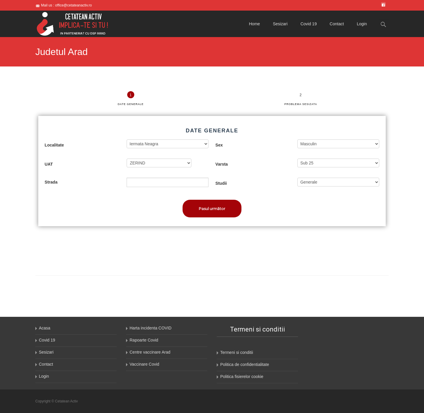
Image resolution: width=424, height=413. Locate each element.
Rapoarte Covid (144, 340)
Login (362, 23)
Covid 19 (308, 23)
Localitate (54, 145)
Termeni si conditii (236, 352)
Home (254, 23)
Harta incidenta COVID (150, 328)
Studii (221, 183)
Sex (219, 145)
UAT (49, 164)
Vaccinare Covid (144, 364)
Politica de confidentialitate (244, 364)
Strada (51, 182)
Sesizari (280, 23)
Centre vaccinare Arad (150, 352)
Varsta (222, 164)
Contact (337, 23)
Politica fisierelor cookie (241, 376)
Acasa (44, 328)
